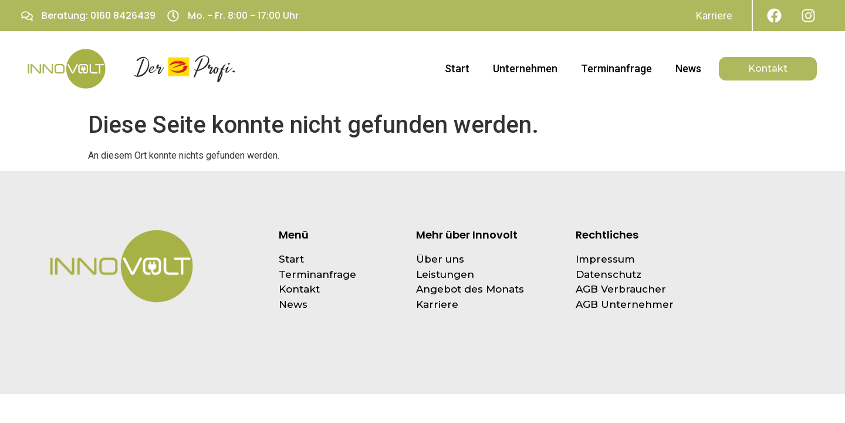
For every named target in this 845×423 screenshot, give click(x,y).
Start (457, 68)
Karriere (714, 15)
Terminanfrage (616, 68)
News (688, 68)
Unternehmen (525, 68)
